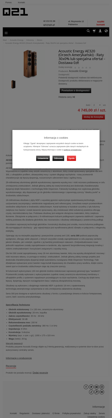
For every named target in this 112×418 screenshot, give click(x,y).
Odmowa (59, 156)
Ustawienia (45, 156)
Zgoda (71, 156)
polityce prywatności (71, 150)
